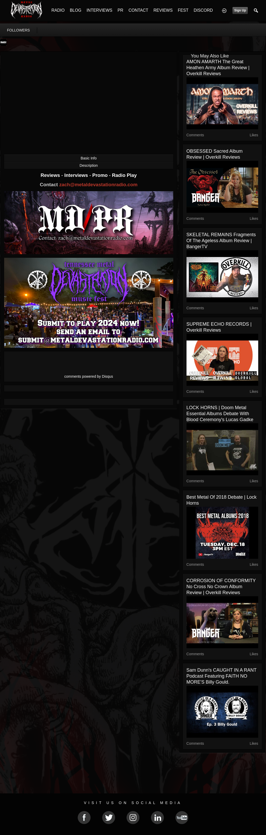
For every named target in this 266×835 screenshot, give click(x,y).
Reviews (51, 175)
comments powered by (88, 376)
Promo (100, 175)
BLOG (75, 10)
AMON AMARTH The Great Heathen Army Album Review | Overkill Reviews (218, 67)
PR (120, 10)
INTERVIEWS (99, 10)
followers (18, 30)
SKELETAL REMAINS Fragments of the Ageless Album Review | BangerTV (221, 240)
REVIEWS (163, 10)
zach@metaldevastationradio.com (98, 184)
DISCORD (203, 10)
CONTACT (138, 10)
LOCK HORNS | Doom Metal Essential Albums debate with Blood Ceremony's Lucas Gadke (220, 413)
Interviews (76, 175)
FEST (183, 10)
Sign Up (240, 10)
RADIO (58, 10)
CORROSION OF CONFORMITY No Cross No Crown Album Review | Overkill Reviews (221, 586)
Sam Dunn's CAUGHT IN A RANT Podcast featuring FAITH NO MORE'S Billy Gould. (222, 676)
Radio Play (124, 175)
